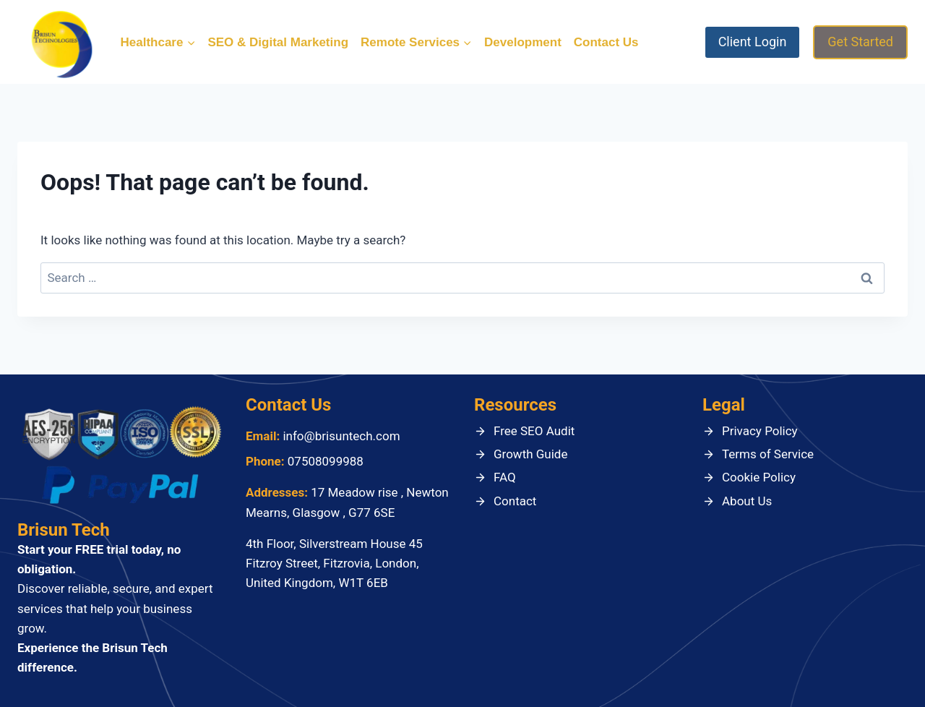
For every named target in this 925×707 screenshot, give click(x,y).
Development (523, 42)
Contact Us (606, 42)
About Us (747, 501)
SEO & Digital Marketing (277, 42)
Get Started (860, 41)
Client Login (752, 41)
